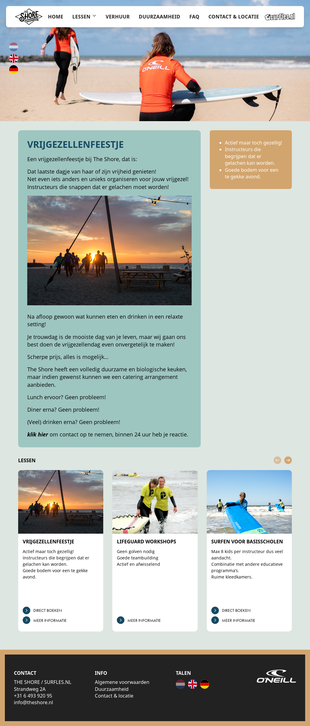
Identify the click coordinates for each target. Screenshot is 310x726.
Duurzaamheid (111, 689)
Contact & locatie (114, 695)
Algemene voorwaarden (122, 682)
